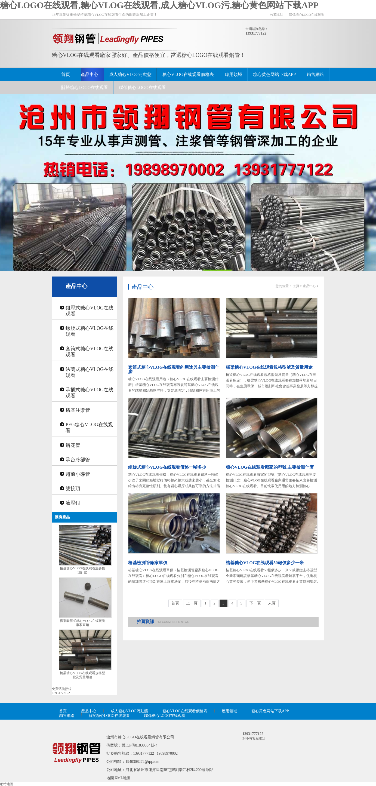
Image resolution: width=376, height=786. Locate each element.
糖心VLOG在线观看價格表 (188, 74)
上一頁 (192, 603)
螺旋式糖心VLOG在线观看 (89, 331)
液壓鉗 (73, 503)
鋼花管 (73, 445)
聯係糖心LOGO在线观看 (306, 15)
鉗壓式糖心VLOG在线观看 (89, 311)
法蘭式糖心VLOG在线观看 (89, 372)
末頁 (272, 603)
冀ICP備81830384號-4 (139, 745)
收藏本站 (276, 15)
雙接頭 (73, 488)
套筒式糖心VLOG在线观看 (89, 351)
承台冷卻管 (78, 459)
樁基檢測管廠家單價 (147, 562)
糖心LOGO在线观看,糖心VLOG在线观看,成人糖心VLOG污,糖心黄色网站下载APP (159, 5)
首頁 (65, 74)
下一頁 (255, 603)
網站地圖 (6, 784)
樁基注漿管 (78, 410)
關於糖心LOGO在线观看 (84, 87)
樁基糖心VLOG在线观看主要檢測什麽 (82, 570)
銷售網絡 (315, 74)
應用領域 (233, 74)
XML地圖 (123, 778)
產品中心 (89, 74)
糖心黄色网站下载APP (274, 74)
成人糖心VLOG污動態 (130, 74)
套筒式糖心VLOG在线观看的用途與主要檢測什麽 (173, 369)
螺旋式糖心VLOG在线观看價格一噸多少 (167, 467)
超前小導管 (78, 474)
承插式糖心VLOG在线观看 (89, 392)
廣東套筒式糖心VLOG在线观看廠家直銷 (82, 623)
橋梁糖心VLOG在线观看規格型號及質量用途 (82, 675)
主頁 (296, 286)
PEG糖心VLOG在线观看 (89, 427)
